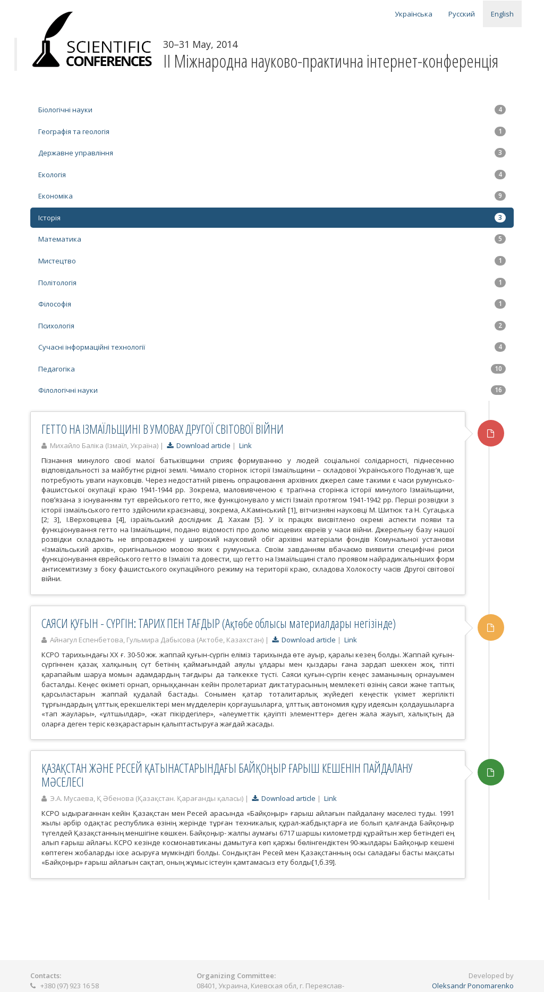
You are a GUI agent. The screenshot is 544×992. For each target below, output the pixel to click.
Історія (272, 217)
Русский (461, 14)
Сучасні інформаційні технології (272, 347)
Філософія (272, 304)
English (502, 14)
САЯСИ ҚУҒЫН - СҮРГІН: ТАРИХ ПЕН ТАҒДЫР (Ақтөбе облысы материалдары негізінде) (218, 623)
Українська (413, 14)
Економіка (272, 196)
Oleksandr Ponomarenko (473, 985)
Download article (199, 445)
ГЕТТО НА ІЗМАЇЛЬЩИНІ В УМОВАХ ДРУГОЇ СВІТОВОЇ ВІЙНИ (162, 428)
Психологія (272, 325)
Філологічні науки (272, 390)
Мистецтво (272, 261)
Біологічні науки (272, 109)
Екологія (272, 174)
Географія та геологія (272, 131)
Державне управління (272, 153)
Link (245, 445)
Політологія (272, 282)
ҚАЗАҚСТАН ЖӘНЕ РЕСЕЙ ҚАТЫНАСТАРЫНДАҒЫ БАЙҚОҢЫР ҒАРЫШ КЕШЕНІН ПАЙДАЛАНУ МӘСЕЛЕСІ (227, 774)
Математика (272, 239)
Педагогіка (272, 369)
